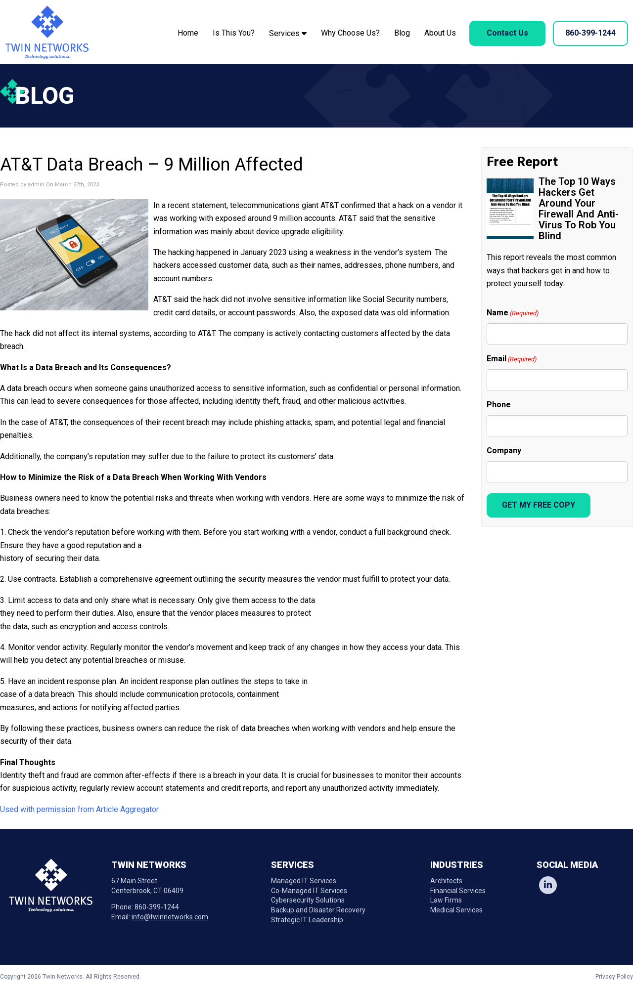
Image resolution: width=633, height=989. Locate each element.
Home (188, 33)
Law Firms (446, 900)
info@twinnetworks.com (170, 917)
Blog (402, 33)
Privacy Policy (614, 976)
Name (513, 313)
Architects (446, 881)
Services (288, 33)
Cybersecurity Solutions (308, 900)
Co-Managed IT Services (309, 891)
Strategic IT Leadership (307, 920)
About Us (440, 33)
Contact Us (507, 33)
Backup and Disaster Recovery (318, 910)
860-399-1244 (590, 33)
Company (504, 450)
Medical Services (456, 910)
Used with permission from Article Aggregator (79, 809)
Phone (499, 404)
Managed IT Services (303, 881)
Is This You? (234, 33)
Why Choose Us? (350, 33)
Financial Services (458, 891)
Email (512, 359)
